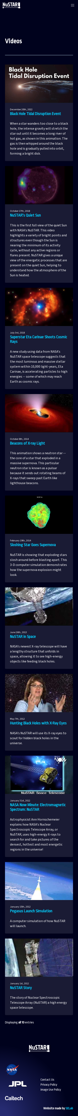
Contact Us (47, 1079)
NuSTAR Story (21, 988)
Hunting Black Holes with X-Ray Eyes (38, 723)
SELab (69, 1108)
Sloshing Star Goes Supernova (33, 545)
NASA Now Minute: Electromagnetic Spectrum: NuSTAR (38, 807)
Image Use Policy (51, 1089)
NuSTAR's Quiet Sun (25, 215)
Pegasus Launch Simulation (31, 911)
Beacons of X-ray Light (27, 443)
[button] (72, 5)
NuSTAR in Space (23, 636)
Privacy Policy (49, 1084)
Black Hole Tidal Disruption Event (35, 114)
